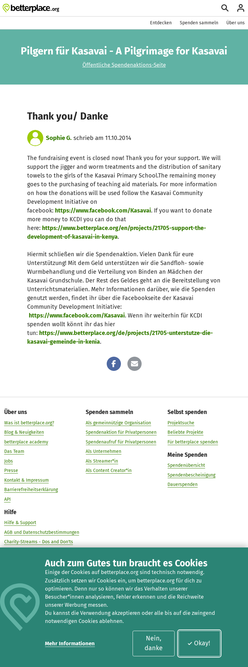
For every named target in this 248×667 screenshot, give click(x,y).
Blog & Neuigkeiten (24, 432)
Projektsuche (180, 422)
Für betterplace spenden (192, 441)
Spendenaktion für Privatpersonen (121, 432)
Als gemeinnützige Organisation (118, 422)
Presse (11, 470)
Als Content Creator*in (109, 470)
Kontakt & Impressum (26, 480)
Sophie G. (59, 138)
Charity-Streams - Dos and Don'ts (38, 542)
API (7, 499)
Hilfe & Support (20, 522)
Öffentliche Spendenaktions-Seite (124, 65)
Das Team (14, 451)
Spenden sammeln (199, 23)
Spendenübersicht (186, 465)
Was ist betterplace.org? (29, 422)
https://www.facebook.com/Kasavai (103, 210)
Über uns (235, 23)
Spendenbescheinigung (191, 474)
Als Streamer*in (102, 461)
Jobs (8, 461)
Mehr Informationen (70, 643)
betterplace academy (26, 441)
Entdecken (161, 23)
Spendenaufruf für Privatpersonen (121, 441)
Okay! (198, 643)
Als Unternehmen (103, 451)
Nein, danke (154, 643)
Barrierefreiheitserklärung (31, 489)
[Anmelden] (241, 8)
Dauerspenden (182, 484)
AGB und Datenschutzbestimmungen (41, 532)
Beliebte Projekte (185, 432)
